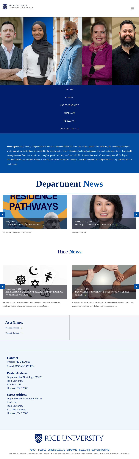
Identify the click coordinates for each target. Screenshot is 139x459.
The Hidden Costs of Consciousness (23, 224)
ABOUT (69, 89)
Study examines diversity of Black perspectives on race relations (102, 293)
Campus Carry (125, 453)
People (42, 450)
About (33, 450)
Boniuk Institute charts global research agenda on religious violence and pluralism (34, 293)
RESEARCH (69, 121)
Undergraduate (56, 450)
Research (84, 450)
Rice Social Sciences (18, 5)
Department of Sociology (21, 7)
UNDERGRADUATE (69, 105)
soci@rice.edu (25, 366)
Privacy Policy (99, 453)
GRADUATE (69, 113)
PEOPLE (69, 97)
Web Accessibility (112, 453)
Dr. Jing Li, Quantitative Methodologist (94, 224)
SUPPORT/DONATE (69, 129)
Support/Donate (100, 450)
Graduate (72, 450)
